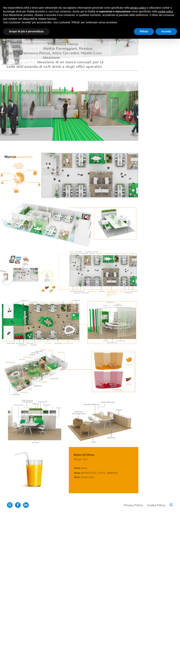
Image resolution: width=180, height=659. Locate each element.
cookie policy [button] (165, 11)
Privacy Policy (132, 648)
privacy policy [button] (138, 7)
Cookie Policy (156, 648)
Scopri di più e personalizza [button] (26, 31)
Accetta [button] (166, 31)
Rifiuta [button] (144, 31)
